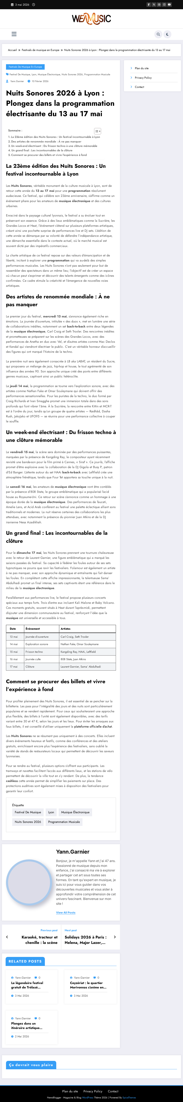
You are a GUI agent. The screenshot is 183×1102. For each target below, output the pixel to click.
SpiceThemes (129, 1096)
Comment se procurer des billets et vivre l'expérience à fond (49, 155)
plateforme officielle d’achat (93, 726)
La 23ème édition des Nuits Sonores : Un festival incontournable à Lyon (55, 137)
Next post (71, 929)
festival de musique (20, 74)
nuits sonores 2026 (72, 74)
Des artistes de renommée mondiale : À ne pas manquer (46, 141)
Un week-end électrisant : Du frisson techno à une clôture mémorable (54, 146)
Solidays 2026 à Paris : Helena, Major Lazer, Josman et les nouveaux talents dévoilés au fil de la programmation (86, 939)
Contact (139, 87)
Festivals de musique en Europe (25, 67)
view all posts (65, 912)
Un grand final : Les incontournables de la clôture (41, 150)
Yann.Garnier (17, 81)
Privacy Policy (143, 78)
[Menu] (14, 34)
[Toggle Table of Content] (95, 131)
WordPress (87, 1096)
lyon (34, 74)
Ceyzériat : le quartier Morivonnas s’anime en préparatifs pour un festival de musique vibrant (87, 983)
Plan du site (142, 68)
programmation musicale (97, 74)
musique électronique (49, 74)
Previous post (49, 929)
